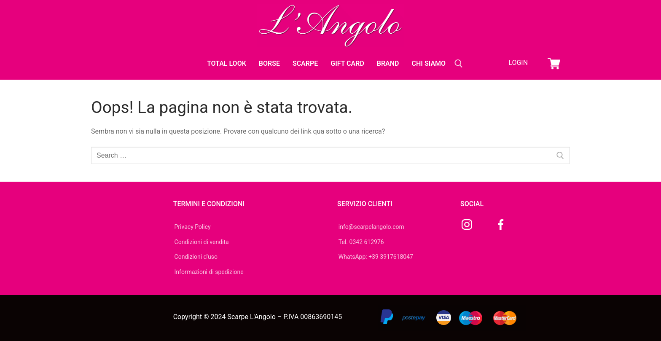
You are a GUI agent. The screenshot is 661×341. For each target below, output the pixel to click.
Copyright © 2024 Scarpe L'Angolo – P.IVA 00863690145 (257, 317)
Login (518, 63)
